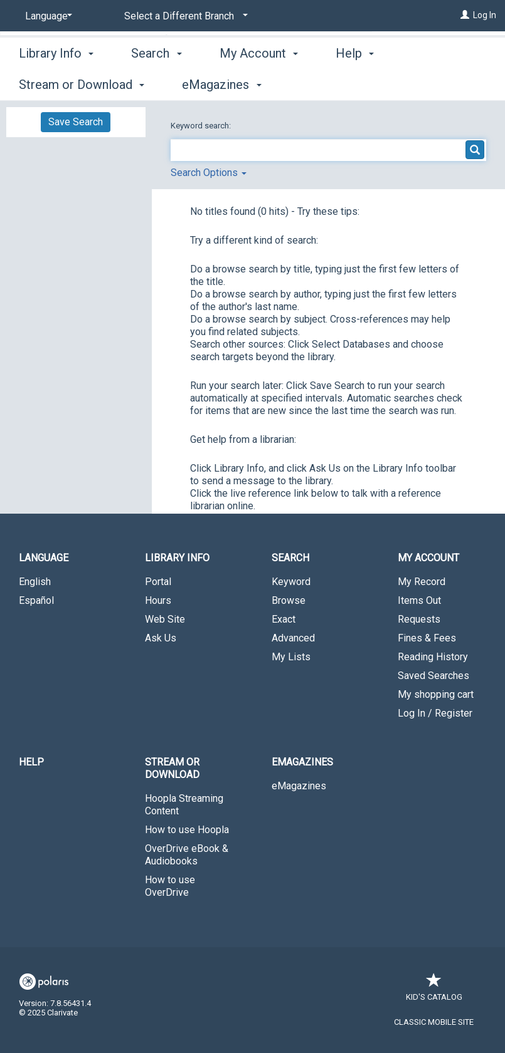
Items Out (419, 600)
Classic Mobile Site (434, 1022)
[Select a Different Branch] (184, 16)
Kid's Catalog (434, 991)
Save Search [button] (75, 122)
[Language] (46, 16)
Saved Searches (433, 676)
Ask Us (160, 638)
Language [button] (43, 558)
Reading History (433, 657)
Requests (419, 619)
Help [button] (355, 82)
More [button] (436, 84)
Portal (158, 582)
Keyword (291, 582)
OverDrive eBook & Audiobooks (186, 855)
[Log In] (464, 15)
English (35, 582)
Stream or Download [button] (172, 768)
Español (36, 600)
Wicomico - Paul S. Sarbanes (435, 49)
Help (31, 762)
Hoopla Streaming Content (184, 804)
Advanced (293, 638)
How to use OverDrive (170, 886)
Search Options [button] (209, 173)
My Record (421, 582)
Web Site (165, 619)
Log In (484, 15)
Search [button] (156, 82)
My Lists (291, 657)
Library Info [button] (56, 82)
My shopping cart (436, 694)
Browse (289, 600)
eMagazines (299, 786)
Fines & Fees (427, 638)
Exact (283, 619)
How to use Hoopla (187, 830)
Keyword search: (202, 125)
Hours (158, 600)
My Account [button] (259, 82)
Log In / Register (435, 713)
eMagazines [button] (302, 762)
